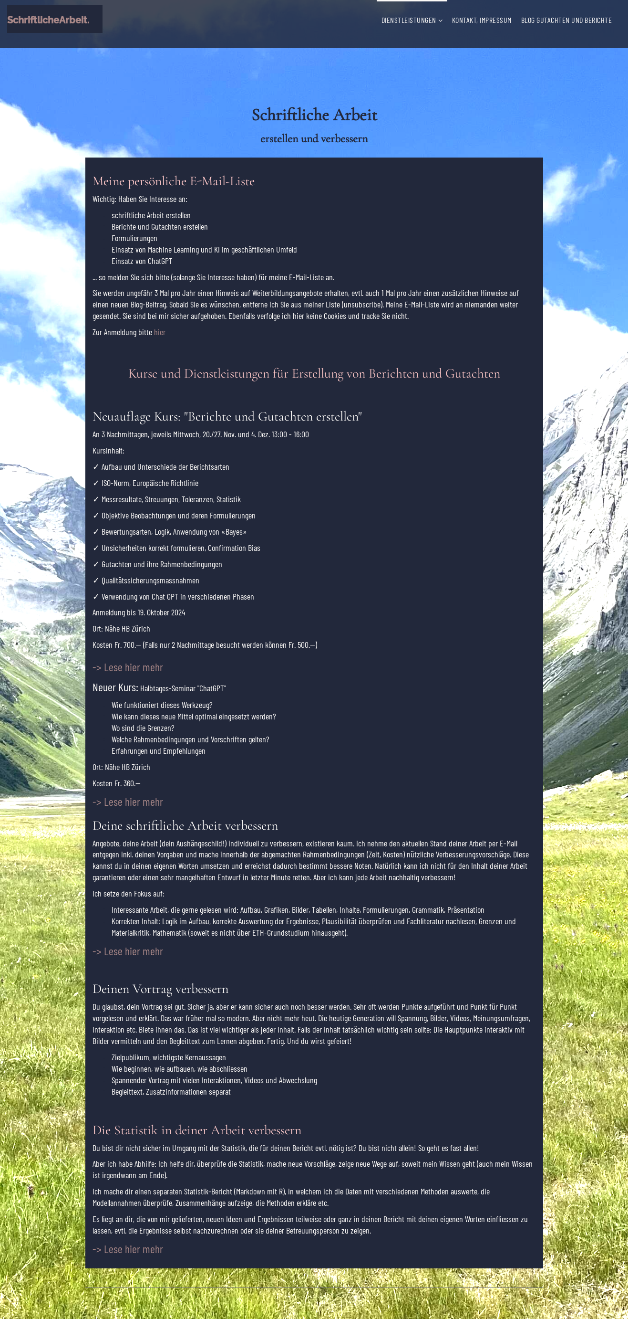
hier (159, 332)
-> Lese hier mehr (128, 1249)
